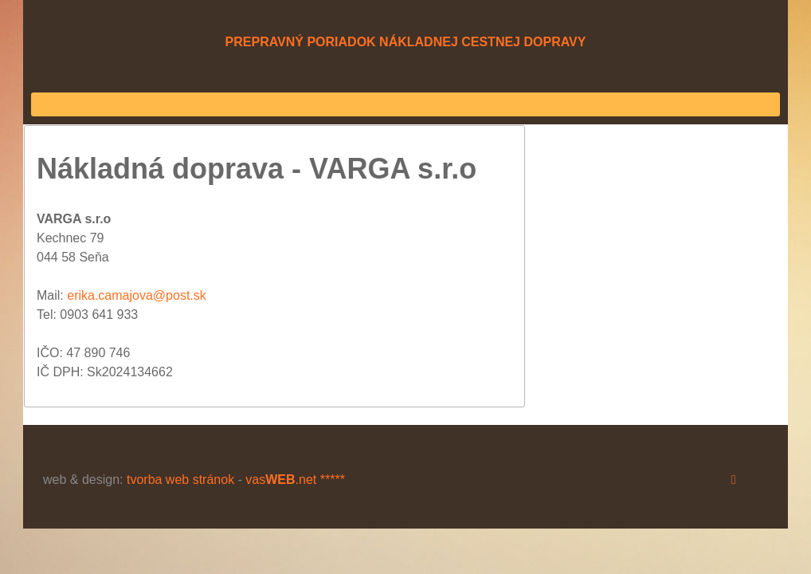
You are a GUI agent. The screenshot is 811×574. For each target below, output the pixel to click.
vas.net (280, 479)
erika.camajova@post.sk (136, 295)
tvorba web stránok (180, 479)
